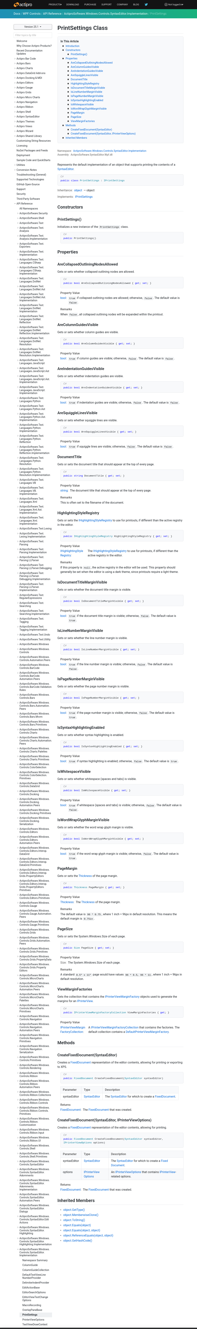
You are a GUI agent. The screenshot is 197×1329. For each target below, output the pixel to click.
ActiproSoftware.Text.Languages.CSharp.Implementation (32, 44)
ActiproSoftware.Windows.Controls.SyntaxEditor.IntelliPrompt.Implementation (35, 1128)
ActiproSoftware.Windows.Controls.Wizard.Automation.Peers (35, 1229)
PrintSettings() (79, 54)
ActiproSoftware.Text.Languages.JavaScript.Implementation (32, 164)
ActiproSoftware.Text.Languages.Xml (32, 274)
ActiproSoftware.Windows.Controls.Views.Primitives (35, 1212)
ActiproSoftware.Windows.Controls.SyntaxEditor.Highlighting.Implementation (36, 1015)
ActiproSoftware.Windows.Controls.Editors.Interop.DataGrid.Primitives (35, 636)
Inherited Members (76, 137)
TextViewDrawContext (34, 1098)
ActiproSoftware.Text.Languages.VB (32, 256)
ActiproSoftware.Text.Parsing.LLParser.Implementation (32, 361)
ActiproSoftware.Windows (34, 418)
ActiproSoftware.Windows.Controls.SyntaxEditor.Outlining (35, 1161)
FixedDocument (80, 1062)
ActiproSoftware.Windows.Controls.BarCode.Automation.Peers (35, 450)
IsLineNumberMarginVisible (86, 91)
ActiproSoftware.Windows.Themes (35, 1310)
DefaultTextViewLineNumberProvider (34, 1051)
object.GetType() (74, 1210)
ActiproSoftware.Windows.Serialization (35, 1294)
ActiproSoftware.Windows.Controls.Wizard (35, 1220)
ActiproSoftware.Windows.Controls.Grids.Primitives (35, 724)
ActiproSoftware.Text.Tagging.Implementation (33, 402)
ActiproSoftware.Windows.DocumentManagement (35, 1254)
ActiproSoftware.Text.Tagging (32, 394)
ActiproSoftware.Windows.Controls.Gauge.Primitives (35, 697)
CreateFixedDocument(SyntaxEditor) (91, 129)
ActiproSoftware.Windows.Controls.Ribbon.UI (35, 913)
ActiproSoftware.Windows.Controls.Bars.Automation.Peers (35, 480)
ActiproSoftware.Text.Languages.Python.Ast (32, 182)
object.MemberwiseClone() (80, 1215)
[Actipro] (23, 4)
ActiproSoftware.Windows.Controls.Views (35, 1193)
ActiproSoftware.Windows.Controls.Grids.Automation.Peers (35, 714)
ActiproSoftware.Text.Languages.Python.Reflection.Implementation (34, 224)
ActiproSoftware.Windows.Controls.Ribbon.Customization (35, 896)
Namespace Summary (35, 1034)
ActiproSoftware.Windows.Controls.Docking (35, 567)
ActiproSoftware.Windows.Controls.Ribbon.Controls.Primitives (35, 885)
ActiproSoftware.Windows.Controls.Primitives (35, 833)
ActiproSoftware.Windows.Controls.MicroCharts (35, 751)
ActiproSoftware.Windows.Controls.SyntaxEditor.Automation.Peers (35, 971)
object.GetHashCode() (77, 1240)
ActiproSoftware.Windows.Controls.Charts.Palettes (35, 524)
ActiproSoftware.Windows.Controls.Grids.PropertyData (35, 732)
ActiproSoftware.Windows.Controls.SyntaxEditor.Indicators (35, 1106)
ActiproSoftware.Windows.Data (35, 1239)
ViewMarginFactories (83, 121)
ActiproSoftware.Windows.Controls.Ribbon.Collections (35, 868)
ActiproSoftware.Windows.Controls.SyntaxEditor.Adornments (35, 946)
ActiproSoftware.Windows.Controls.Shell (35, 921)
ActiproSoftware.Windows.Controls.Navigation (35, 792)
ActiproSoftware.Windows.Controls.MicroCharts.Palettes (35, 771)
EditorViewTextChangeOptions (35, 1073)
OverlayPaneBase (32, 1084)
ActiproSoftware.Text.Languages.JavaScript (32, 136)
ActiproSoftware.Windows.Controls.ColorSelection (35, 540)
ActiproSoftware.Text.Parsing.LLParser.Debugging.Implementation (35, 350)
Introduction (72, 46)
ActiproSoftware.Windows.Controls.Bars (35, 470)
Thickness (85, 876)
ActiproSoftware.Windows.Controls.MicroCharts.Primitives (35, 782)
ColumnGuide (30, 1039)
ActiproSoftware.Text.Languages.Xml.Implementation (32, 294)
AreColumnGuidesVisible (85, 66)
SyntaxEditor (121, 150)
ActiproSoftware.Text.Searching (32, 379)
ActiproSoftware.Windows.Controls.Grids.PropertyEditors (35, 741)
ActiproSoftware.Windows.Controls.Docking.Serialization (35, 595)
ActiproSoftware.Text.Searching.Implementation (34, 387)
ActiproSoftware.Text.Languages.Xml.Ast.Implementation (32, 283)
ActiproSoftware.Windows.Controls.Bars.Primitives (35, 497)
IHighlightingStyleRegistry (95, 520)
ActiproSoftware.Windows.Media (35, 1278)
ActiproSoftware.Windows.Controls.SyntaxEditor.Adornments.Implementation (35, 959)
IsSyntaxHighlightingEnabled (87, 100)
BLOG (136, 4)
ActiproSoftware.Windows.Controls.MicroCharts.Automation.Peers (35, 760)
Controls (108, 150)
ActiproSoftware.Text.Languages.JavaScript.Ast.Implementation (35, 153)
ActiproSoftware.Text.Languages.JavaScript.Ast (34, 144)
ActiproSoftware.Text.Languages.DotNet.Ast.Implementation (33, 71)
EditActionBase (31, 1061)
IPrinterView (85, 1001)
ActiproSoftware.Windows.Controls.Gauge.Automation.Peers (36, 688)
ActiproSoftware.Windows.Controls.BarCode (35, 441)
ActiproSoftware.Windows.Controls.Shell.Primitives (35, 929)
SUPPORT (107, 4)
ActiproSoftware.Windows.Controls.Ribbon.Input (35, 905)
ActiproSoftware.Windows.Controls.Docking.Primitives (35, 586)
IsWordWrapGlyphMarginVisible (89, 108)
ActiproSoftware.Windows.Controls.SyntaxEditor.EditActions (35, 993)
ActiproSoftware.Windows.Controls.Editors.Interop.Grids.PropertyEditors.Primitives (35, 660)
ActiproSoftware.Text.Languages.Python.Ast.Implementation (33, 191)
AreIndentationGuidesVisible (87, 70)
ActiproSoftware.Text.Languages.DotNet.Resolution (32, 115)
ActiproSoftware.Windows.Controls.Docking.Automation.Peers (35, 576)
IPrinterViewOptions (128, 1172)
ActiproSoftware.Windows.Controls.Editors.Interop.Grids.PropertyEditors (35, 647)
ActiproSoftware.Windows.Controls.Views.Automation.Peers (35, 1202)
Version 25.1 (31, 26)
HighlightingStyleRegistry (85, 83)
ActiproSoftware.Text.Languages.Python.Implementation (32, 202)
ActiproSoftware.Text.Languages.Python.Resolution (32, 235)
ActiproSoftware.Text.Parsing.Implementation (33, 325)
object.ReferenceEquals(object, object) (88, 1235)
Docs (17, 13)
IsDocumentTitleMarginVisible (88, 87)
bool (63, 298)
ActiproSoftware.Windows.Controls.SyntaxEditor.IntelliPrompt (35, 1117)
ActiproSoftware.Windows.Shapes (35, 1302)
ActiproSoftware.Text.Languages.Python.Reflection (32, 213)
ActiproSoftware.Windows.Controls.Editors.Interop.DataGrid (35, 625)
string (64, 490)
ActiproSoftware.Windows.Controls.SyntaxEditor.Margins (35, 1139)
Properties (71, 58)
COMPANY (122, 4)
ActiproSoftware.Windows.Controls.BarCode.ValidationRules (36, 461)
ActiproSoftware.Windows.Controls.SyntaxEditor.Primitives (35, 1183)
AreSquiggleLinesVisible (84, 75)
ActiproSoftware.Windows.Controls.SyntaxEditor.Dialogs (35, 982)
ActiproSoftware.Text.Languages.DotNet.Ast (32, 62)
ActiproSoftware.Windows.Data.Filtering (35, 1247)
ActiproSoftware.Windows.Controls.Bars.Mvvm (35, 489)
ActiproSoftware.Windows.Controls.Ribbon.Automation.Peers (35, 858)
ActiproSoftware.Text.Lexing (36, 302)
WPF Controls (32, 13)
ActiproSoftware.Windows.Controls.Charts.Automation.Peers (36, 514)
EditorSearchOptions (34, 1066)
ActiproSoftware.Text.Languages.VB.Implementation (32, 265)
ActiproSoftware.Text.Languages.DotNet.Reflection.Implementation (34, 104)
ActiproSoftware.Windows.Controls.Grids (35, 705)
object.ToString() (74, 1220)
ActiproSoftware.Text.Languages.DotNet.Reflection (32, 93)
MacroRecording (31, 1079)
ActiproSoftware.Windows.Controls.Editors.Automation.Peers (35, 614)
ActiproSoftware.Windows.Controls (35, 425)
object (78, 190)
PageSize (76, 116)
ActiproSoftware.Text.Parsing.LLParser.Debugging (36, 341)
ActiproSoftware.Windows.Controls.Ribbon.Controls (35, 875)
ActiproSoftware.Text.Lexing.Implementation (33, 309)
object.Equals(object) (77, 1225)
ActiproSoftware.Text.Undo (35, 408)
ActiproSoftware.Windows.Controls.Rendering (35, 841)
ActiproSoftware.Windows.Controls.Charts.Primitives (35, 532)
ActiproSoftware (82, 150)
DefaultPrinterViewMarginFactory (147, 1032)
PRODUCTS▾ (55, 4)
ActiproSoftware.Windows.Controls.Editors (35, 605)
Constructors (73, 50)
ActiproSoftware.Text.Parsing (32, 317)
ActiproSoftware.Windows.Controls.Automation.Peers (35, 433)
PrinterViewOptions (33, 1093)
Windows (97, 150)
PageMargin (78, 112)
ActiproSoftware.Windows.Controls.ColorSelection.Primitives (35, 549)
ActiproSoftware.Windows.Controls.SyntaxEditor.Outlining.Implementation (35, 1172)
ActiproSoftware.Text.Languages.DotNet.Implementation (32, 82)
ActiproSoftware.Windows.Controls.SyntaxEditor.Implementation (106, 13)
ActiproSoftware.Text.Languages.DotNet (32, 54)
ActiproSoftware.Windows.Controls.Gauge (35, 678)
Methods (71, 125)
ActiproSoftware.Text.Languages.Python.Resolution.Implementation (35, 246)
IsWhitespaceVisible (82, 104)
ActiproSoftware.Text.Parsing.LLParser (32, 333)
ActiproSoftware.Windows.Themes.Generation (35, 1318)
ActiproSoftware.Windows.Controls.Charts (35, 505)
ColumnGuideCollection (35, 1044)
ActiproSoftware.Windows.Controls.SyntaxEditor (35, 937)
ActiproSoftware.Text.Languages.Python (32, 174)
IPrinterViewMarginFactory (122, 996)
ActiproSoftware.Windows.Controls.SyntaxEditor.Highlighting (35, 1004)
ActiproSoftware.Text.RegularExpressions (32, 371)
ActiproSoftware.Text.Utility (35, 413)
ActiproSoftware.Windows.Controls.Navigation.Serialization (35, 823)
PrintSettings (29, 1088)
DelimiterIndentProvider (35, 1056)
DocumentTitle (79, 79)
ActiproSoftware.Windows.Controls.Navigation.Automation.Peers (35, 801)
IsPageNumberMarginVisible (87, 96)
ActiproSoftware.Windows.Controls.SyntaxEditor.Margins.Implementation (35, 1150)
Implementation (137, 150)
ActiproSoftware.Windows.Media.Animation (35, 1286)
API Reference (52, 13)
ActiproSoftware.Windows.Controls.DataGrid (35, 559)
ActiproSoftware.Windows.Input (35, 1270)
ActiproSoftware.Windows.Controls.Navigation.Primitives (35, 812)
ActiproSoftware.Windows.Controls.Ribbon (35, 849)
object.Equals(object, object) (81, 1230)
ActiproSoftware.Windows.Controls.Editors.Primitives (35, 671)
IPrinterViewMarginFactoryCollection (114, 1027)
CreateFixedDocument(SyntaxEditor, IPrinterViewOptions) (103, 133)
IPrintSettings (84, 196)
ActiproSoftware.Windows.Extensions (35, 1262)
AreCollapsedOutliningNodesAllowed (92, 62)
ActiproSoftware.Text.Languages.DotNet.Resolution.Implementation (35, 126)
